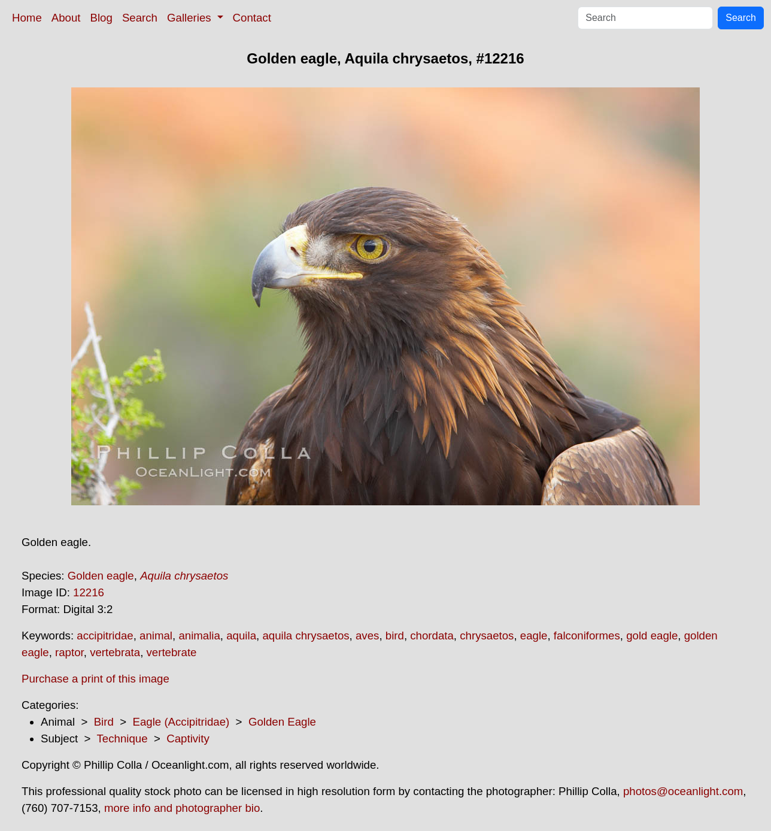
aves (367, 635)
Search (139, 17)
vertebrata (115, 652)
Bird (104, 721)
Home (27, 17)
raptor (69, 652)
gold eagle (652, 635)
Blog (101, 17)
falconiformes (587, 635)
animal (155, 635)
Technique (122, 738)
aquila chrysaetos (305, 635)
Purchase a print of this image (95, 678)
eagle (534, 635)
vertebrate (172, 652)
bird (395, 635)
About (66, 17)
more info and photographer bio (182, 808)
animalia (199, 635)
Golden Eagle (282, 721)
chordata (432, 635)
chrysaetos (487, 635)
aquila (241, 635)
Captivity (188, 738)
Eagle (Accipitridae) (180, 721)
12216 (88, 592)
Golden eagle (101, 575)
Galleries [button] (190, 17)
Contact (252, 17)
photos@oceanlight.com (683, 791)
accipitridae (105, 635)
